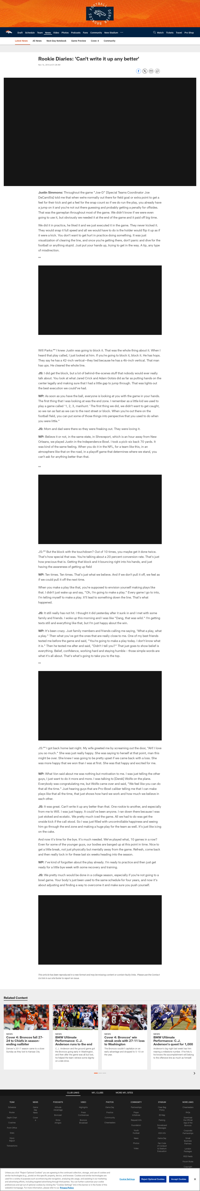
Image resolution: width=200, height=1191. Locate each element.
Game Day (109, 1104)
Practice (109, 1109)
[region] (100, 1179)
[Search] (154, 32)
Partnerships (136, 1104)
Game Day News (35, 1106)
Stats (12, 1129)
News (136, 1134)
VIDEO (83, 1099)
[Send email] (151, 72)
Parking (162, 1116)
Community (110, 1114)
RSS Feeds (187, 1153)
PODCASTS (58, 1099)
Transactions (12, 1142)
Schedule (12, 1104)
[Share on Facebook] (138, 72)
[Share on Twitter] (144, 72)
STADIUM (162, 1099)
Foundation (136, 1122)
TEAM (12, 1099)
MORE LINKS (187, 1099)
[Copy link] (157, 71)
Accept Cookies (178, 1179)
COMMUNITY (136, 1099)
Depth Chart (12, 1114)
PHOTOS (110, 1099)
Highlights (83, 1104)
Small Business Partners (188, 1137)
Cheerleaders (109, 1119)
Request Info (136, 1116)
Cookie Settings (127, 1179)
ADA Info (162, 1129)
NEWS (35, 1099)
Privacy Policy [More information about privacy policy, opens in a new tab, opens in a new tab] (67, 1187)
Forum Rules (188, 1158)
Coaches (12, 1119)
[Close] (195, 1179)
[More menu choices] (121, 32)
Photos (136, 1140)
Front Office (12, 1124)
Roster (12, 1109)
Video (136, 1145)
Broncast (58, 1111)
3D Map (162, 1111)
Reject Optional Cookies (153, 1179)
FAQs (188, 1109)
